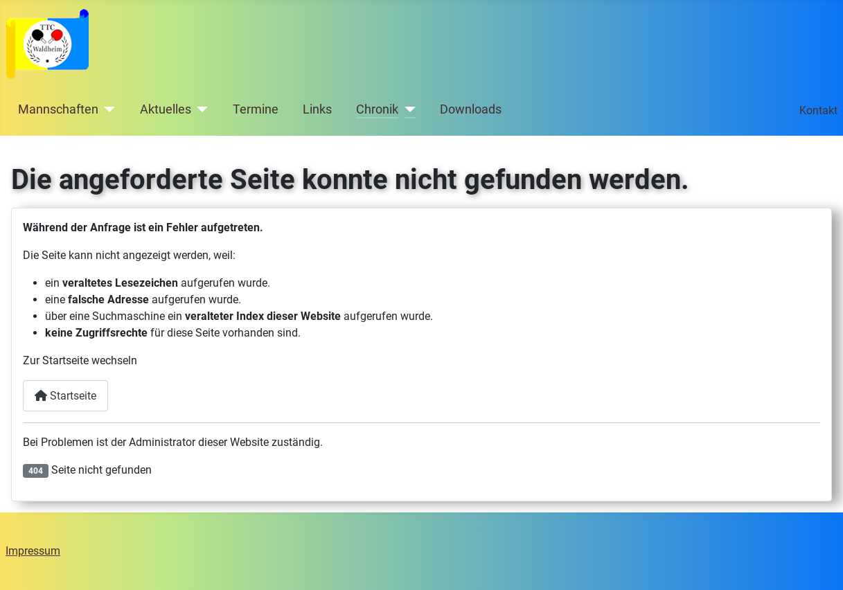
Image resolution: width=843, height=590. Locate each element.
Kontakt (818, 110)
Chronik (377, 109)
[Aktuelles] (199, 109)
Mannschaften (58, 109)
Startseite (65, 395)
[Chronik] (407, 109)
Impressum (33, 550)
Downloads (471, 109)
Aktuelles (165, 109)
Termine (255, 109)
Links (317, 109)
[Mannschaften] (107, 109)
